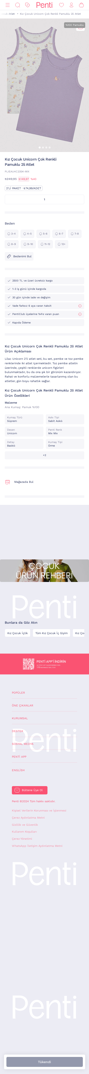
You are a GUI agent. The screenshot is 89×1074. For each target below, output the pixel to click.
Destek (17, 731)
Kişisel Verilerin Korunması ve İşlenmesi (39, 810)
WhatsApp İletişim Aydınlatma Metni (37, 846)
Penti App (19, 756)
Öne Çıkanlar (22, 705)
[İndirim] (27, 5)
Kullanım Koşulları (24, 831)
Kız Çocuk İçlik (17, 633)
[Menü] (7, 5)
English (18, 770)
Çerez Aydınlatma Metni (28, 817)
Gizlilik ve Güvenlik (25, 824)
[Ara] (17, 5)
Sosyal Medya (22, 744)
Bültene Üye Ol (32, 790)
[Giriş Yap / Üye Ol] (71, 5)
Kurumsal (20, 718)
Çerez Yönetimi (22, 838)
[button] (40, 147)
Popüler (18, 692)
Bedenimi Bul (19, 256)
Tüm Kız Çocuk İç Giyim (51, 633)
